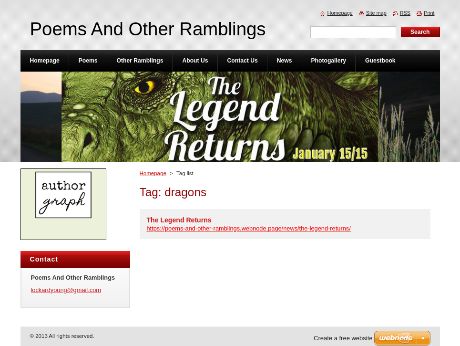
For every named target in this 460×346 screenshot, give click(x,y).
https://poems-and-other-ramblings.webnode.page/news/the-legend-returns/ (249, 228)
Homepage (153, 173)
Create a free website (343, 338)
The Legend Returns (179, 220)
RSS (405, 13)
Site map (376, 13)
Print (429, 13)
